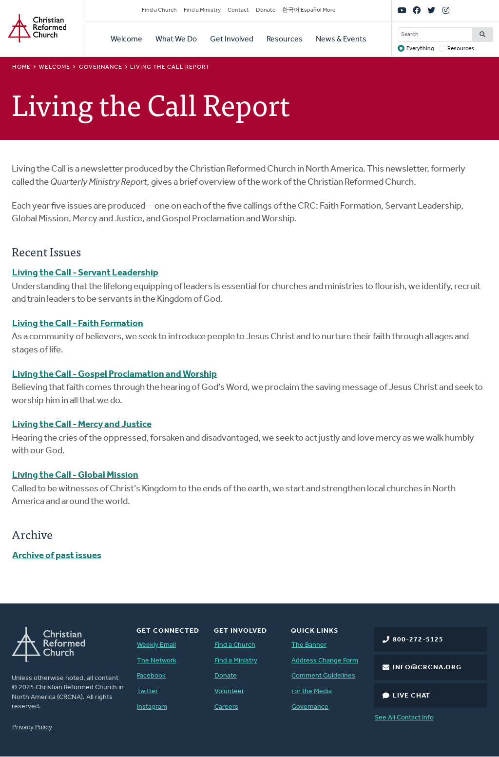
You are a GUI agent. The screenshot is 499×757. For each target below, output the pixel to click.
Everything (420, 49)
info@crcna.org (427, 667)
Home (21, 67)
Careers (226, 707)
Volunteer (229, 691)
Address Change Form (324, 660)
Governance (100, 67)
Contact (238, 10)
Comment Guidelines (323, 675)
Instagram (152, 707)
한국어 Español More (308, 10)
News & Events (341, 39)
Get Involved (231, 39)
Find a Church (159, 10)
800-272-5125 (418, 639)
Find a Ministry (202, 10)
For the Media (311, 691)
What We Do (176, 39)
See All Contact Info (404, 717)
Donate (265, 10)
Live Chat (411, 695)
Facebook (151, 675)
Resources (285, 39)
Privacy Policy (32, 727)
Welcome (126, 39)
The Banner (308, 645)
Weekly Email (156, 645)
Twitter (147, 691)
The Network (156, 660)
